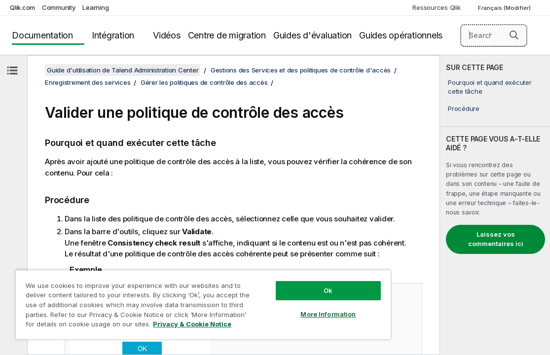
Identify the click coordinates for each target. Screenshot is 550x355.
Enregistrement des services (87, 82)
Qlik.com (22, 7)
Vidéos (167, 35)
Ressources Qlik (436, 7)
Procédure (463, 108)
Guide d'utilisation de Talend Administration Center (122, 70)
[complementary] (495, 205)
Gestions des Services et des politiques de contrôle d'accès (301, 70)
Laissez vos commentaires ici (495, 239)
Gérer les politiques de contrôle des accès (204, 82)
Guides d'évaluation (312, 35)
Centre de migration (227, 35)
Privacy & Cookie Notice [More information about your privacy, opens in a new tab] (159, 326)
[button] (514, 35)
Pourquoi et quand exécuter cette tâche (490, 86)
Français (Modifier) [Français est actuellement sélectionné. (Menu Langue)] (505, 7)
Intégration (113, 35)
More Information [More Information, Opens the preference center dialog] (280, 307)
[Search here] (493, 35)
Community (59, 7)
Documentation (42, 35)
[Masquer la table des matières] (12, 70)
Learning (95, 7)
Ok (280, 283)
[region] (175, 300)
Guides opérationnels (400, 35)
